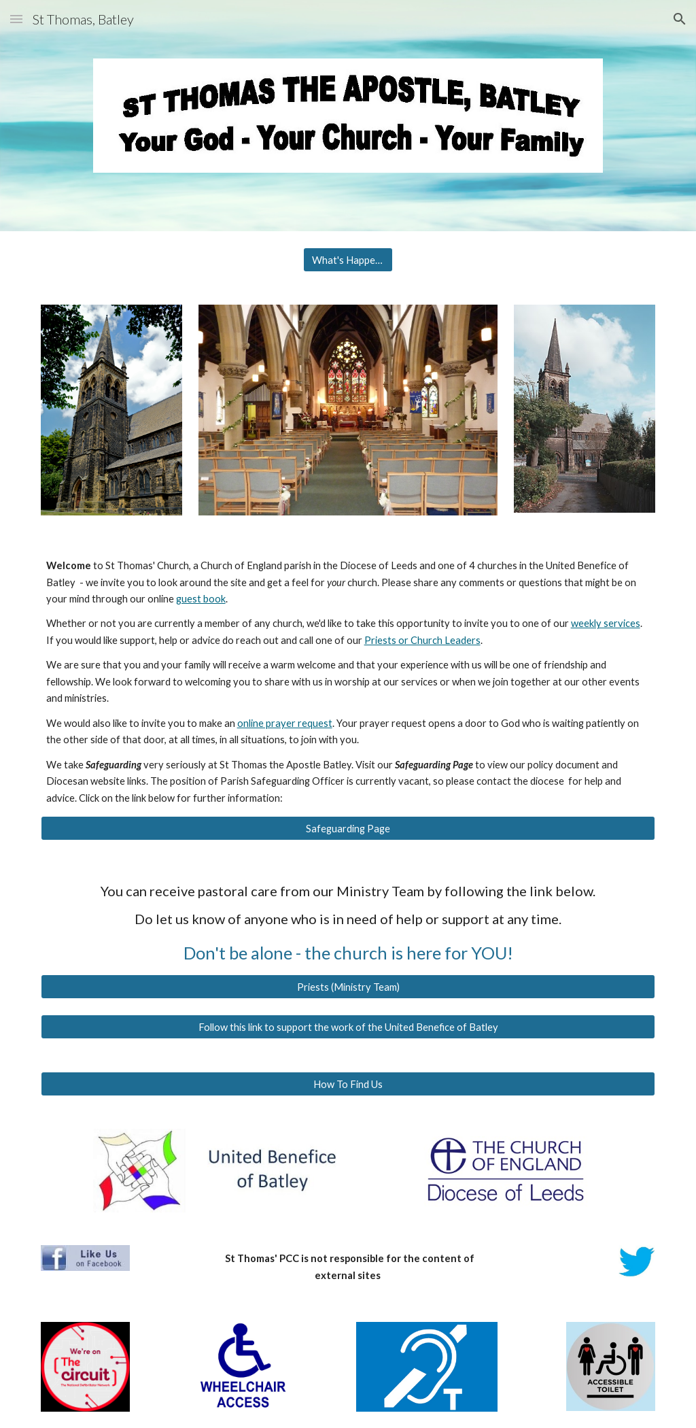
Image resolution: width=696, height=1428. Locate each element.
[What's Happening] (348, 259)
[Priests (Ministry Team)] (348, 986)
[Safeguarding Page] (348, 828)
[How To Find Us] (348, 1084)
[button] (16, 18)
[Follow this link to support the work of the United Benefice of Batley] (348, 1026)
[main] (348, 682)
